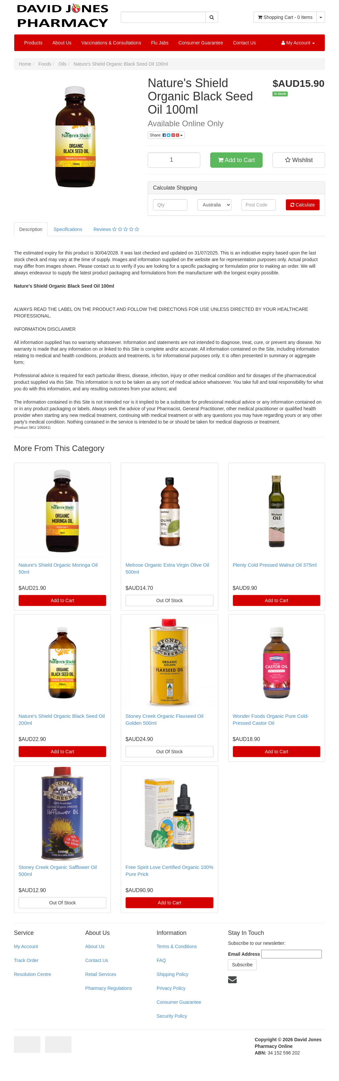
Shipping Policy (172, 974)
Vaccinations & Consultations (111, 42)
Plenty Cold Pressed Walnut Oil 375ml (275, 565)
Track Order (26, 960)
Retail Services (100, 974)
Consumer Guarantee (200, 42)
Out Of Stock (169, 600)
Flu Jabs (160, 42)
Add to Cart (236, 160)
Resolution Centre (32, 974)
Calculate (302, 204)
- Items (285, 17)
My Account (26, 946)
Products (33, 42)
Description (30, 229)
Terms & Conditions (177, 946)
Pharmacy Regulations (108, 988)
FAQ (161, 960)
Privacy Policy (171, 988)
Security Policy (172, 1016)
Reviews (116, 229)
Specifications (68, 229)
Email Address (244, 954)
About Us (62, 42)
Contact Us (244, 42)
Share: (166, 135)
